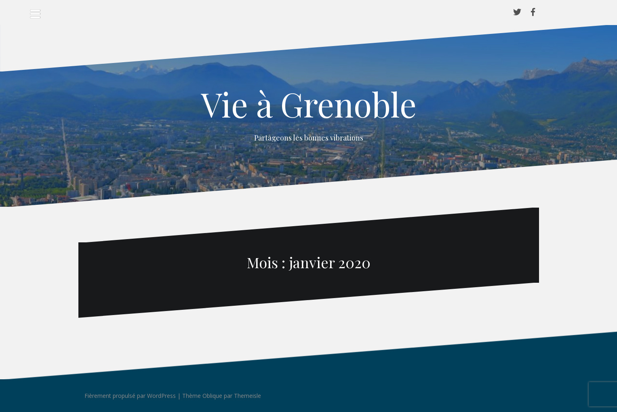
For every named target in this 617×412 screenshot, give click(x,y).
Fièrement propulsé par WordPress (130, 395)
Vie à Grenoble (309, 104)
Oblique (212, 395)
